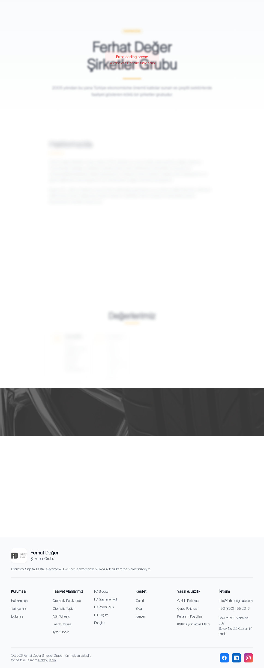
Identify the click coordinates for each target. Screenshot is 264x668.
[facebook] (224, 657)
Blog (139, 608)
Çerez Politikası (187, 608)
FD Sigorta (101, 591)
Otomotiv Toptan (64, 608)
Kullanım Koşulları (189, 616)
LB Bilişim (101, 615)
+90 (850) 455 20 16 (234, 608)
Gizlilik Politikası (188, 601)
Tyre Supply (61, 632)
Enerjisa (99, 623)
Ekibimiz (17, 616)
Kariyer (140, 616)
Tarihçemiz (18, 608)
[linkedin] (236, 657)
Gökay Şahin (47, 660)
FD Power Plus (104, 607)
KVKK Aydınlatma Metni (193, 624)
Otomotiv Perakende (67, 601)
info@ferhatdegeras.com (236, 601)
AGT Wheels (61, 616)
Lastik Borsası (62, 624)
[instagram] (248, 657)
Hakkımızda (19, 601)
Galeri (140, 601)
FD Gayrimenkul (105, 599)
